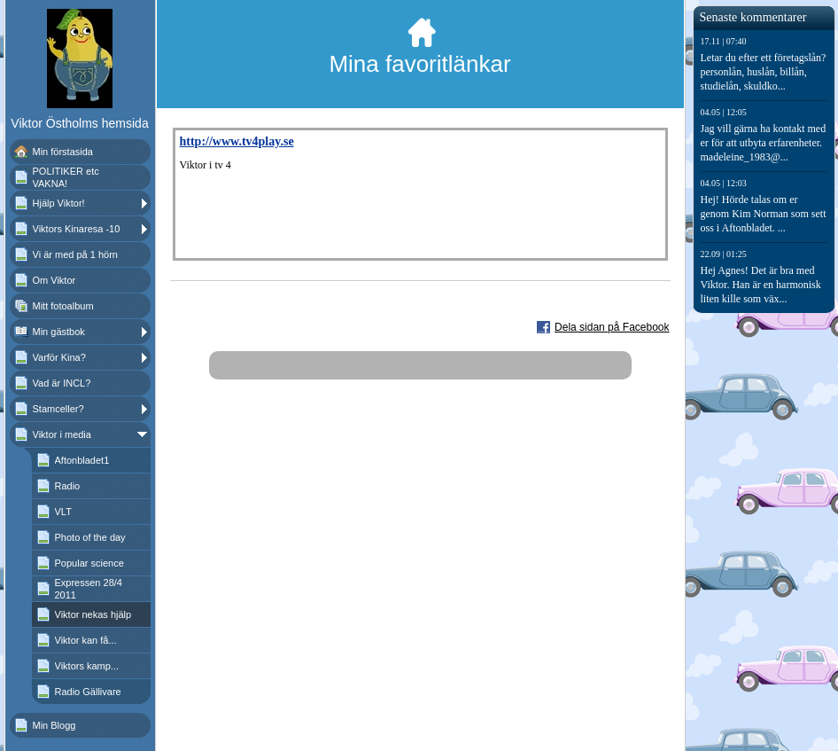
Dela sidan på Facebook (612, 327)
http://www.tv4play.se (237, 141)
